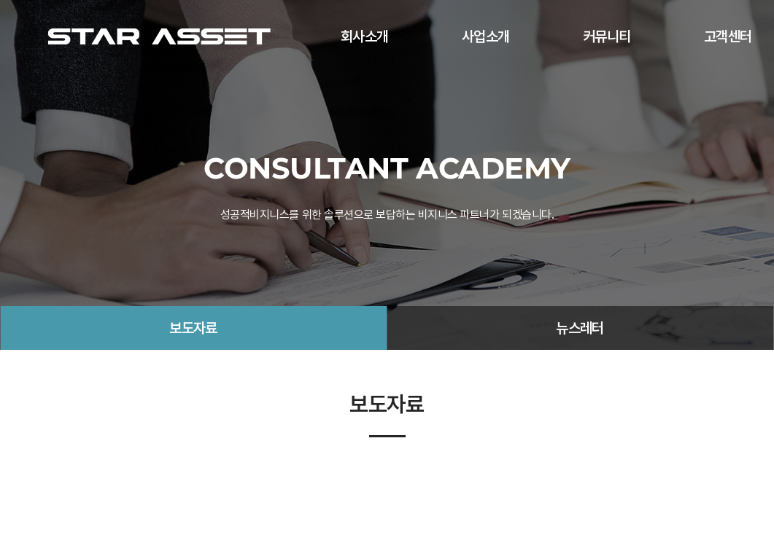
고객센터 (728, 36)
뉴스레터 (580, 328)
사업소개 (486, 36)
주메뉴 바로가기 (0, 0)
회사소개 (365, 36)
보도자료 (193, 328)
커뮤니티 (607, 36)
